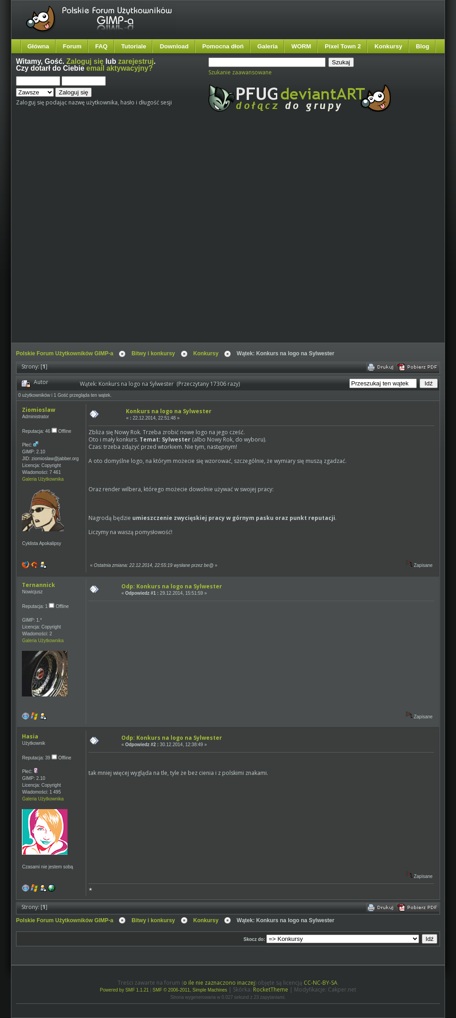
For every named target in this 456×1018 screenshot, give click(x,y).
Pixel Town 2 (343, 46)
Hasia (30, 736)
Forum (72, 46)
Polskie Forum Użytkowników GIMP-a (64, 353)
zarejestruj (136, 61)
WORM (301, 46)
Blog (422, 46)
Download (174, 46)
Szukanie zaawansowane (240, 72)
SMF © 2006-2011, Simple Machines (190, 989)
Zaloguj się (85, 61)
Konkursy (388, 46)
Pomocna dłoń (223, 46)
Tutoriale (133, 46)
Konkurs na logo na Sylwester (169, 411)
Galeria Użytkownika (42, 479)
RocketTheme (270, 989)
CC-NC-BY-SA (320, 983)
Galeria (267, 46)
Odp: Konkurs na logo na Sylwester (171, 586)
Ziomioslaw (38, 410)
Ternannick (38, 585)
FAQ (101, 46)
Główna (38, 46)
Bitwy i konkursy (153, 353)
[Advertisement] (103, 234)
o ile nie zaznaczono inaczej (219, 983)
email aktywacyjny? (119, 68)
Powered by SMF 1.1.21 (124, 989)
